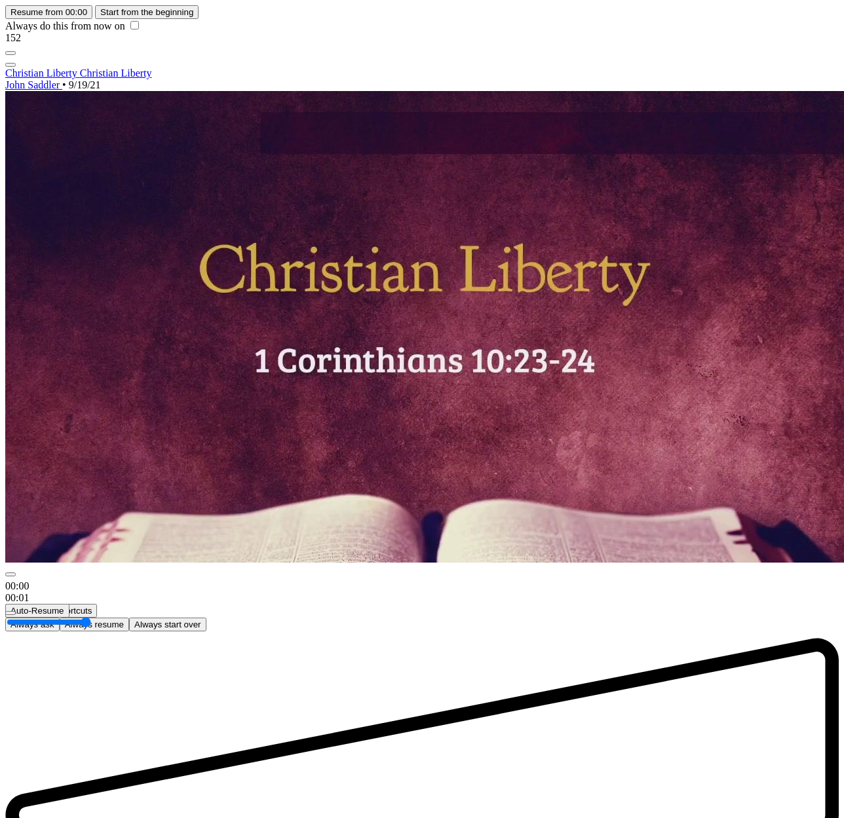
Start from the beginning (146, 12)
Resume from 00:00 (48, 12)
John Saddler (33, 84)
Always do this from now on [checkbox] (72, 25)
